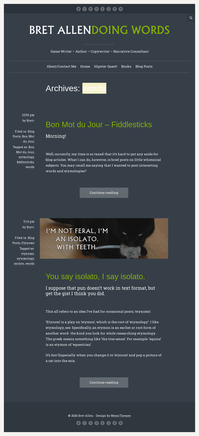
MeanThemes (121, 415)
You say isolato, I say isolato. (95, 276)
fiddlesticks (25, 162)
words (29, 167)
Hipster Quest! (105, 66)
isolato (19, 263)
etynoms (27, 253)
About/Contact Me (61, 66)
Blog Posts (144, 66)
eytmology (26, 157)
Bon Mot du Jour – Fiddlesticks (99, 124)
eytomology (25, 258)
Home (85, 66)
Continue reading (104, 192)
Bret (30, 120)
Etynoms (28, 243)
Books (126, 66)
